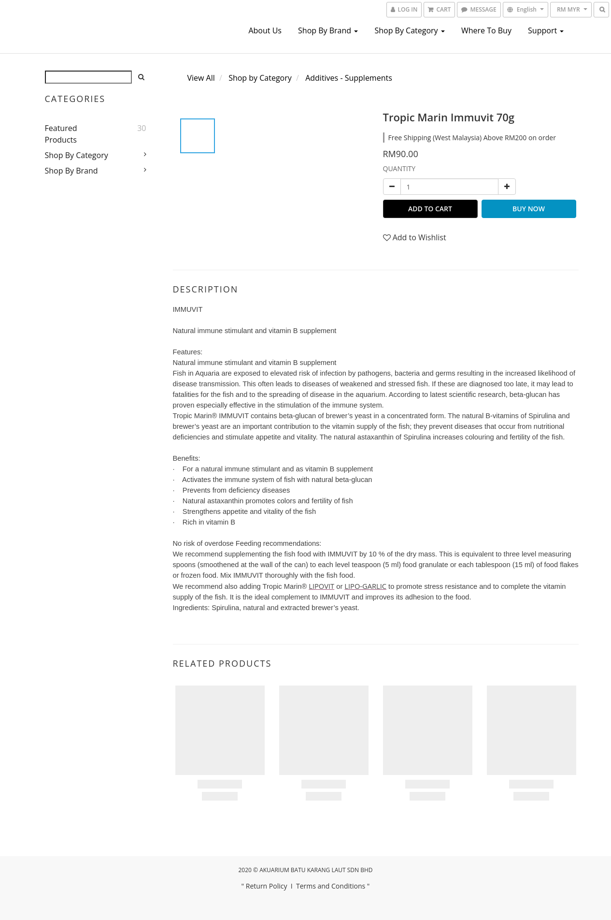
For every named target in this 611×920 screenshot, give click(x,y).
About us (265, 30)
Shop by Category (409, 30)
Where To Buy (486, 30)
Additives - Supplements (348, 78)
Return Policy (266, 886)
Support (546, 30)
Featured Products (61, 134)
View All (201, 78)
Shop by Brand (328, 30)
